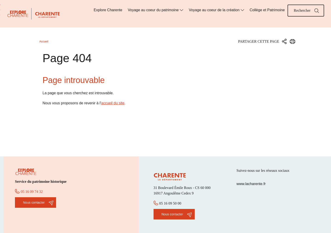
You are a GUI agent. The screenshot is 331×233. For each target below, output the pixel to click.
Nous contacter (34, 202)
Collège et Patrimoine (267, 10)
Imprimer (292, 41)
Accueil (43, 41)
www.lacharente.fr (251, 184)
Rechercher (316, 10)
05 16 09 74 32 (32, 192)
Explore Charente (108, 10)
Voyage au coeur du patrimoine (153, 10)
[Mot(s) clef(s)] (306, 10)
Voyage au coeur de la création (214, 10)
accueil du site (112, 103)
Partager (284, 41)
